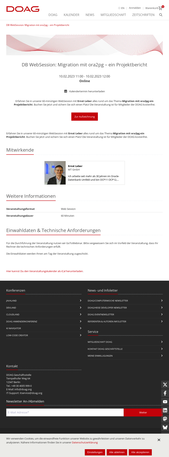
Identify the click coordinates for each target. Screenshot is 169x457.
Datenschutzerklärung (85, 442)
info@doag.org (23, 389)
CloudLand (12, 314)
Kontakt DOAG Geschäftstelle (105, 348)
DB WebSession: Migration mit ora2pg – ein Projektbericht (37, 25)
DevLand (11, 307)
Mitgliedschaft (113, 15)
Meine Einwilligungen (100, 355)
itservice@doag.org (31, 393)
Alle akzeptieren (140, 452)
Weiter (143, 412)
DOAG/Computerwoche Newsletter (108, 300)
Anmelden (135, 7)
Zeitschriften (143, 15)
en (122, 8)
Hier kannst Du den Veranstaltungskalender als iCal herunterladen (44, 271)
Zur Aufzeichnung (84, 116)
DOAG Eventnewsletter (101, 314)
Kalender (71, 15)
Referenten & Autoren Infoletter (107, 321)
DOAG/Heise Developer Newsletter (107, 307)
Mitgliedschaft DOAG (100, 341)
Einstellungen (95, 452)
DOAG (52, 15)
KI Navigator (13, 328)
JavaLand (11, 300)
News (90, 15)
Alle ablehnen (117, 452)
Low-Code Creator (17, 335)
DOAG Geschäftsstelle (18, 375)
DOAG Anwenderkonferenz (21, 321)
